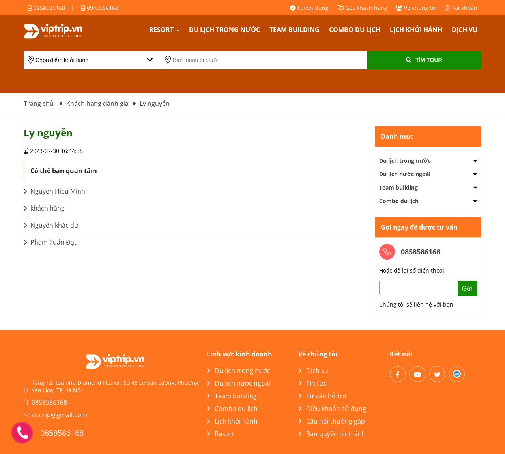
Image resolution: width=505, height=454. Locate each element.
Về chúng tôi (416, 7)
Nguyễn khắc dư (51, 225)
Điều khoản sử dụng (332, 408)
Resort (161, 29)
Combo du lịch (354, 29)
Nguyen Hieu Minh (54, 191)
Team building (294, 29)
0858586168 (46, 7)
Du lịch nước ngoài (404, 174)
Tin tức (312, 383)
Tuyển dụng (309, 7)
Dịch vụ (464, 29)
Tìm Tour (424, 60)
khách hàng (44, 208)
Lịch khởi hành (416, 29)
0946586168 (99, 7)
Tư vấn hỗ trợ (322, 396)
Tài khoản (461, 7)
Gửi (467, 288)
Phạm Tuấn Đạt (50, 242)
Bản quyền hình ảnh (332, 434)
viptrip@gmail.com (59, 415)
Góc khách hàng (362, 7)
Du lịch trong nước (224, 29)
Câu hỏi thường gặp (331, 421)
